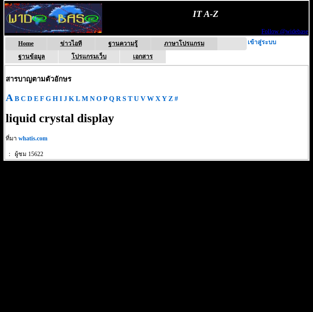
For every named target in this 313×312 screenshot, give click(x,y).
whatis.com (33, 138)
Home (26, 43)
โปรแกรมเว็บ (88, 56)
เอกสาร (143, 56)
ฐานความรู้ (123, 43)
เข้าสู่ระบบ (262, 42)
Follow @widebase (284, 31)
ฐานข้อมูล (31, 56)
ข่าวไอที (71, 43)
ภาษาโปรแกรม (184, 43)
